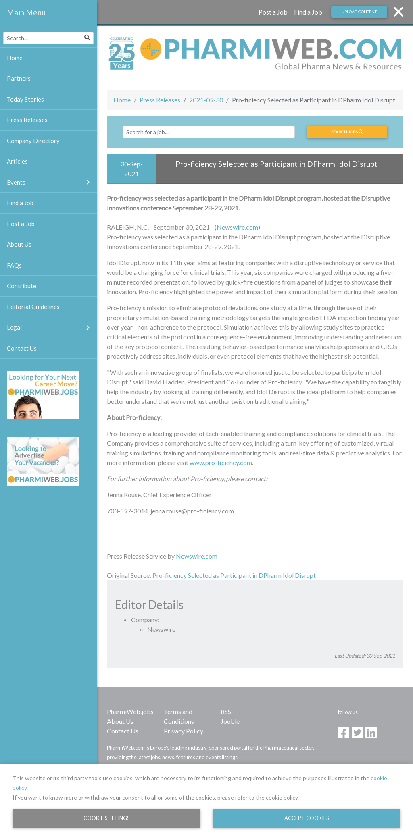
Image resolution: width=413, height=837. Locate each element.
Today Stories (25, 99)
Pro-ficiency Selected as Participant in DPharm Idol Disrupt (234, 575)
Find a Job (308, 12)
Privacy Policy (183, 731)
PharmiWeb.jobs (130, 711)
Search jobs (347, 131)
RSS (226, 711)
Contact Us (122, 731)
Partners (19, 78)
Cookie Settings (106, 818)
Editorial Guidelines (33, 306)
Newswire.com (237, 227)
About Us (120, 721)
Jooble (230, 721)
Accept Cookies (306, 818)
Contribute (21, 285)
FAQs (14, 265)
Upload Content (359, 11)
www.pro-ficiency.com (221, 462)
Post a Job (273, 12)
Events (52, 182)
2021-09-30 (206, 100)
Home (122, 100)
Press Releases (160, 100)
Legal (52, 327)
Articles (17, 161)
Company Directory (33, 140)
